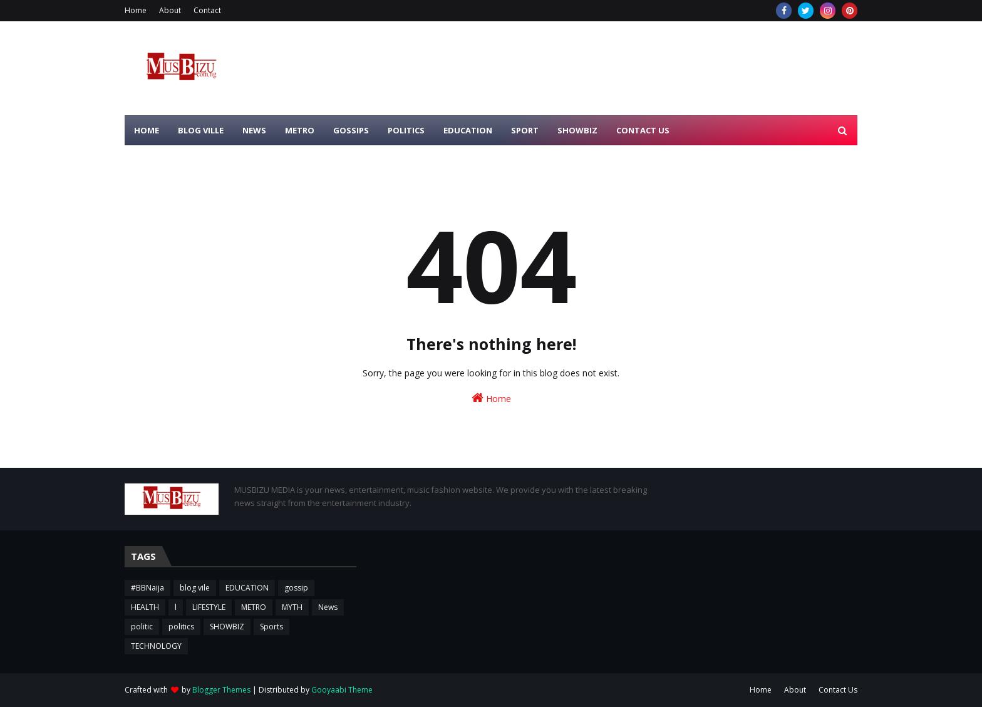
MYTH (292, 607)
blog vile (195, 587)
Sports (271, 626)
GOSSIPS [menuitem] (351, 130)
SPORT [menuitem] (525, 130)
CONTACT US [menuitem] (642, 130)
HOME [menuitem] (146, 130)
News (328, 607)
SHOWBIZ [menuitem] (577, 130)
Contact (207, 10)
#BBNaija (147, 587)
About (170, 10)
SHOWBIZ (227, 626)
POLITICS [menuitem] (406, 130)
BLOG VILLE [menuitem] (201, 130)
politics (181, 626)
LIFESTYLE (208, 607)
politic (142, 626)
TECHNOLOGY (156, 646)
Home (136, 10)
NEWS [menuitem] (254, 130)
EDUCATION (247, 587)
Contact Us (838, 689)
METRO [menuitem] (299, 130)
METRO (253, 607)
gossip (296, 587)
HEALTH (145, 607)
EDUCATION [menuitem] (467, 130)
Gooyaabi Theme (342, 689)
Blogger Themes (221, 689)
